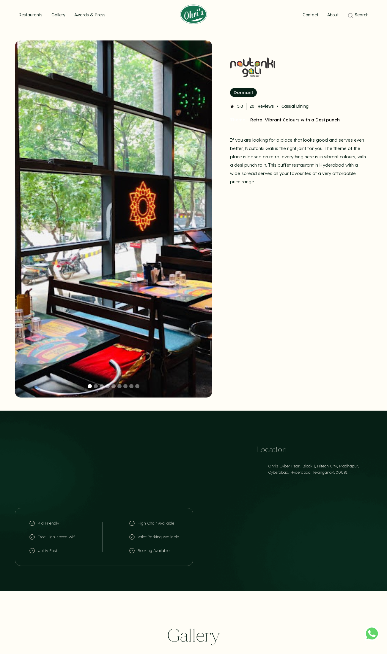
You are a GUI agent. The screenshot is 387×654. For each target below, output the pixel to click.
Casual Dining (295, 106)
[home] (193, 14)
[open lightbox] (113, 219)
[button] (27, 219)
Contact (310, 15)
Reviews (265, 106)
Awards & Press (90, 15)
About (333, 15)
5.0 (240, 106)
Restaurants (30, 15)
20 (251, 106)
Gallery (58, 15)
